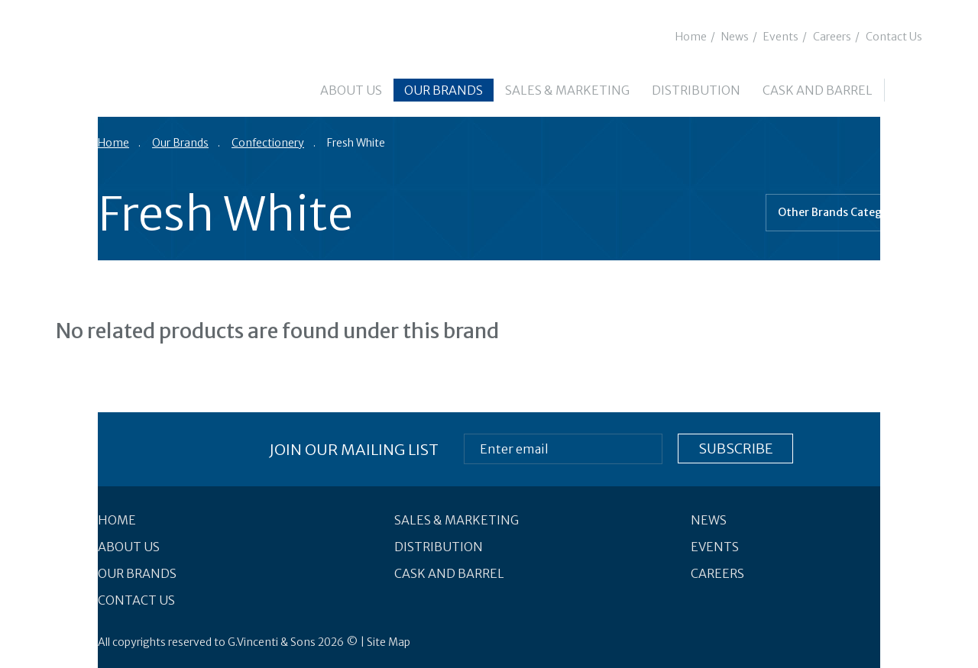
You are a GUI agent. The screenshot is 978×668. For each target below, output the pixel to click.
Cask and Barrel (818, 90)
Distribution (696, 90)
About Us (351, 90)
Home (691, 37)
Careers (832, 37)
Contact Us (894, 37)
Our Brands (443, 90)
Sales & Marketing (567, 90)
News (735, 37)
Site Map (388, 642)
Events (780, 37)
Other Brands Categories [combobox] (843, 212)
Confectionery (268, 143)
